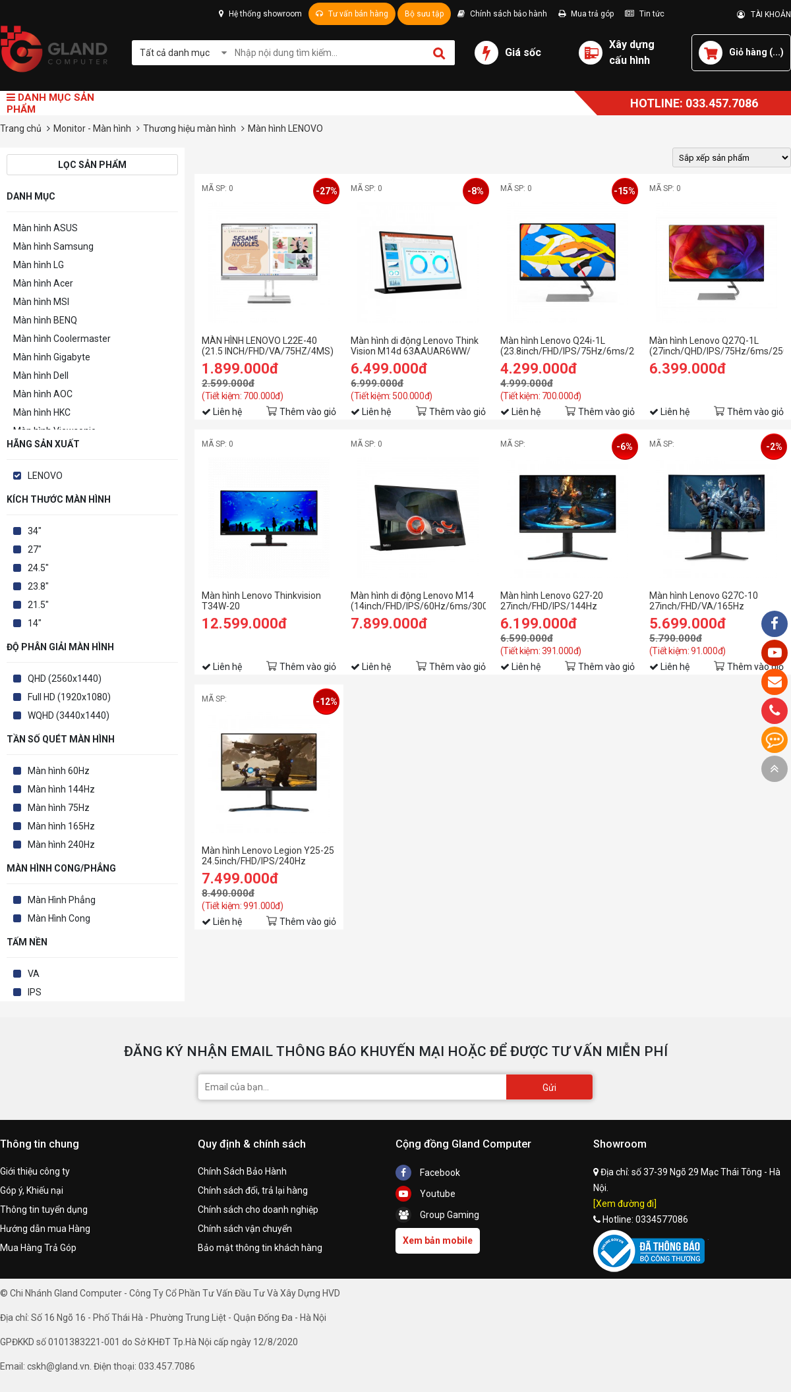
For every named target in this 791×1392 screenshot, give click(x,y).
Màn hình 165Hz (61, 826)
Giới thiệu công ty (35, 1171)
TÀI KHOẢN (764, 14)
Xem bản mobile (438, 1240)
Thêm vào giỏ (307, 411)
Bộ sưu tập (424, 13)
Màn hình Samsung (53, 246)
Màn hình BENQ (45, 320)
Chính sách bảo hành (502, 13)
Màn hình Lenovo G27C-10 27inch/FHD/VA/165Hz (703, 600)
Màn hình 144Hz (61, 789)
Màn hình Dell (41, 375)
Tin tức (644, 13)
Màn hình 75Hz (59, 807)
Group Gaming (437, 1215)
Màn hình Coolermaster (62, 338)
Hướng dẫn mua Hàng (45, 1228)
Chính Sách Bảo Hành (242, 1171)
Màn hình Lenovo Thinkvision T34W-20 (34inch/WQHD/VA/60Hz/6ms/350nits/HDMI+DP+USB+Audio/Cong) (269, 600)
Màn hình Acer (43, 283)
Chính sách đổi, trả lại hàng (253, 1190)
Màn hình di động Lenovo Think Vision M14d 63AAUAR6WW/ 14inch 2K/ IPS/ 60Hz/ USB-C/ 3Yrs (415, 345)
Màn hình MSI (41, 301)
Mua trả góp (586, 13)
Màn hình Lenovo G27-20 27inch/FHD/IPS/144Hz (551, 600)
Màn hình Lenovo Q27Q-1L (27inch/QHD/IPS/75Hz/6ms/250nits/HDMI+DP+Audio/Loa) (716, 345)
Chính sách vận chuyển (245, 1228)
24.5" (38, 568)
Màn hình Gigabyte (51, 357)
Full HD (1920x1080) (69, 697)
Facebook (428, 1173)
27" (35, 549)
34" (35, 531)
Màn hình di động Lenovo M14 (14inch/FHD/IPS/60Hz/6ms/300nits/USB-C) (418, 600)
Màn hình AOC (43, 394)
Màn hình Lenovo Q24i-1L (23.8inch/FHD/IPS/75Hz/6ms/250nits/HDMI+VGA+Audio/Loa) (567, 345)
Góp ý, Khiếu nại (31, 1190)
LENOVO (45, 475)
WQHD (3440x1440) (68, 715)
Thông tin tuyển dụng (44, 1209)
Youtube (425, 1194)
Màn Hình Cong (59, 918)
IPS (35, 992)
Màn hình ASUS (45, 228)
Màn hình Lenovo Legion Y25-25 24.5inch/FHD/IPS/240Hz (268, 855)
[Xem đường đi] (625, 1203)
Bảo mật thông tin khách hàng (260, 1247)
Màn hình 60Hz (59, 771)
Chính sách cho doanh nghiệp (258, 1209)
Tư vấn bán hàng (352, 13)
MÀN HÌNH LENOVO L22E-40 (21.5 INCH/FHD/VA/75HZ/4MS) (268, 345)
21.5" (38, 604)
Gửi (549, 1087)
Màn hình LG (38, 265)
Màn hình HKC (42, 412)
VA (34, 973)
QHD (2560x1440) (65, 678)
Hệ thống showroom (260, 13)
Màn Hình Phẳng (62, 900)
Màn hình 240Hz (61, 844)
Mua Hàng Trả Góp (38, 1247)
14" (35, 623)
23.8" (38, 586)
